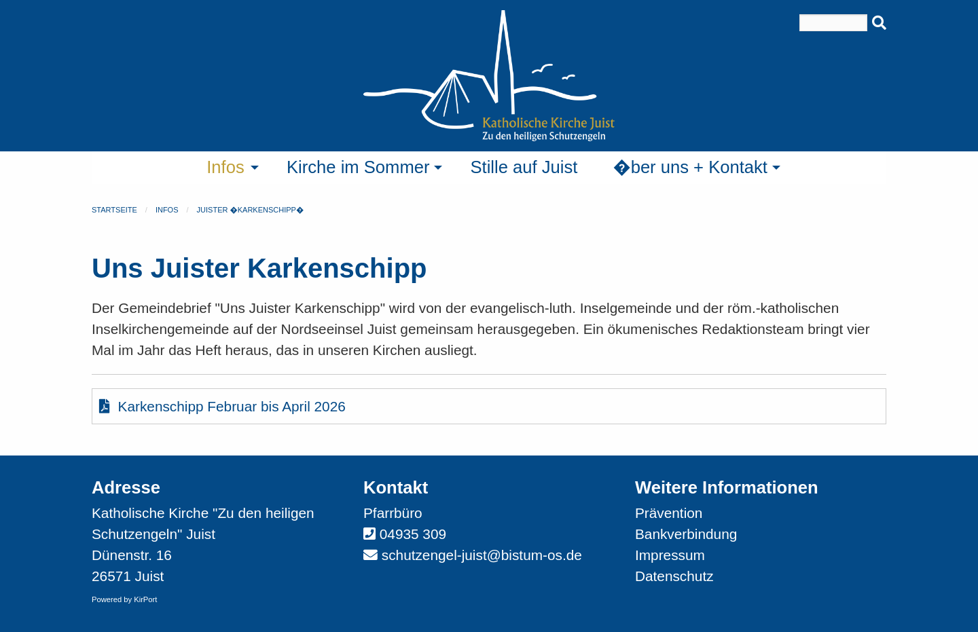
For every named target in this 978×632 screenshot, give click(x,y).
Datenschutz (674, 576)
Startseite (114, 210)
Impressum (670, 555)
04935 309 (413, 534)
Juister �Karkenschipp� (250, 210)
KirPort (145, 599)
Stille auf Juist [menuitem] (523, 166)
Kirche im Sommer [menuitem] (358, 166)
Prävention (668, 513)
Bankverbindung (686, 534)
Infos (167, 210)
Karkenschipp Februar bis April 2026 (222, 406)
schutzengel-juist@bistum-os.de (482, 555)
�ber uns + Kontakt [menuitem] (690, 166)
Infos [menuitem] (225, 166)
